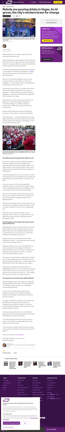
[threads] (55, 394)
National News (10, 6)
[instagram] (48, 394)
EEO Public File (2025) (37, 392)
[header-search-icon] (33, 2)
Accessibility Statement (37, 387)
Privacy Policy (35, 385)
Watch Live (42, 2)
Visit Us (48, 389)
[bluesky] (53, 394)
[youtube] (51, 394)
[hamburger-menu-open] (4, 2)
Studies (32, 71)
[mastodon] (55, 398)
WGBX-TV (40, 398)
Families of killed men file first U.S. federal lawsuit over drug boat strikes (27, 364)
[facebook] (56, 394)
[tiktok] (50, 394)
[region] (20, 413)
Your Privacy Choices (8, 427)
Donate (58, 2)
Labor (15, 353)
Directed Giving (21, 389)
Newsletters (49, 387)
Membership (20, 385)
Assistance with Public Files (38, 394)
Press (4, 389)
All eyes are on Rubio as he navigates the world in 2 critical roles (42, 364)
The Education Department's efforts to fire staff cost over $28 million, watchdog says (12, 365)
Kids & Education (7, 382)
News (4, 6)
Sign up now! (46, 59)
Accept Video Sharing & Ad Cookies (11, 423)
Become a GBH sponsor (51, 22)
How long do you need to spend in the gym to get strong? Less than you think (57, 364)
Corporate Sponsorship (23, 387)
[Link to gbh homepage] (9, 2)
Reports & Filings (36, 389)
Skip (25, 423)
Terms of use (35, 380)
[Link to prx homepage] (42, 417)
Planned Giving (21, 392)
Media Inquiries (50, 385)
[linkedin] (58, 394)
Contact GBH (50, 380)
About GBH (5, 380)
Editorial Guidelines (36, 382)
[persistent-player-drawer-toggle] (55, 429)
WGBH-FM (40, 400)
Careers (5, 387)
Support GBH (47, 40)
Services (5, 385)
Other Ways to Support (23, 394)
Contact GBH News (51, 382)
